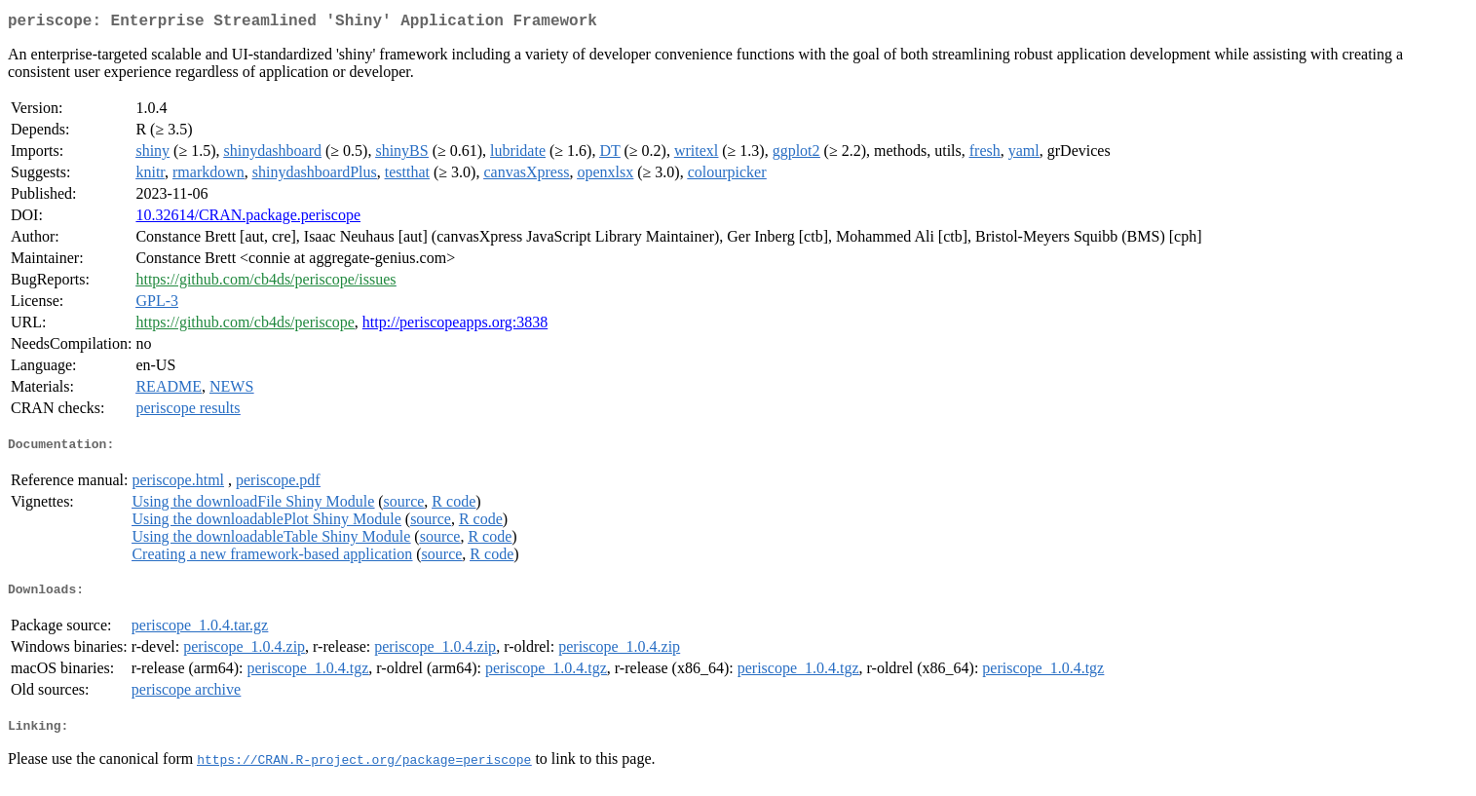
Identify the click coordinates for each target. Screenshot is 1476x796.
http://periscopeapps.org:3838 (455, 326)
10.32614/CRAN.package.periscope (247, 218)
